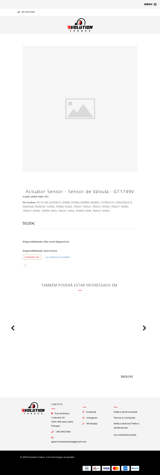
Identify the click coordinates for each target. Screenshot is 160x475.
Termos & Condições (124, 417)
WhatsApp (92, 423)
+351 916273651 (26, 12)
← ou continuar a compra (56, 257)
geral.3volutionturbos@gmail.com (68, 441)
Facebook (91, 412)
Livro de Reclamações (125, 434)
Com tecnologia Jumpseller (60, 457)
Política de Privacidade (125, 412)
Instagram (92, 417)
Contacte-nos (31, 257)
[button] (150, 4)
